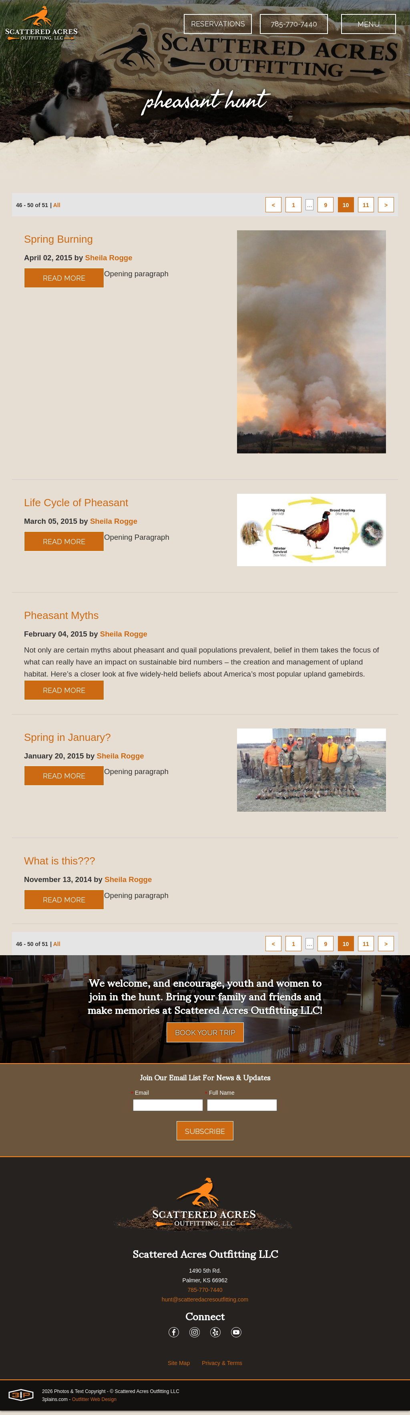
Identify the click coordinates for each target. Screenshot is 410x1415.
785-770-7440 (294, 24)
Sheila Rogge (114, 258)
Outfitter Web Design (94, 1404)
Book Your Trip (205, 1037)
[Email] (168, 1110)
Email (140, 1098)
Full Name (220, 1098)
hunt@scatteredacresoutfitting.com (205, 1304)
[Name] (242, 1110)
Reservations (218, 24)
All (56, 206)
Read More (64, 279)
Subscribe (205, 1136)
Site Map (179, 1367)
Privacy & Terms (222, 1367)
